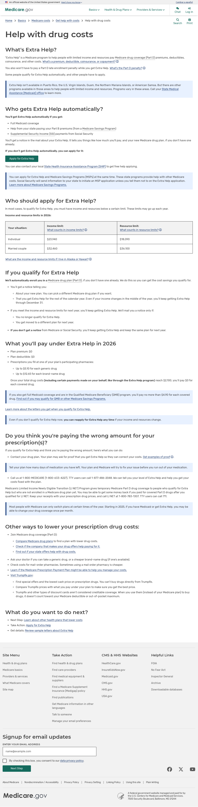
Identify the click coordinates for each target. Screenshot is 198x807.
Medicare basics (13, 669)
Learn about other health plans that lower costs (53, 620)
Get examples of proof (158, 456)
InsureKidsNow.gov (113, 669)
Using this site (133, 782)
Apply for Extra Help (21, 158)
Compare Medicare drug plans (34, 541)
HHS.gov (107, 689)
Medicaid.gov (110, 676)
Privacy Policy (71, 782)
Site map (8, 689)
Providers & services (15, 676)
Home (8, 20)
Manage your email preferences (71, 721)
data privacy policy (71, 760)
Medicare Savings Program (98, 128)
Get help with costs (67, 20)
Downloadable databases (166, 689)
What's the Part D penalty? (127, 68)
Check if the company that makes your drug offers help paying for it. (58, 546)
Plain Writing (152, 782)
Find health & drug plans (67, 663)
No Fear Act (158, 669)
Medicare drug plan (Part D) (65, 280)
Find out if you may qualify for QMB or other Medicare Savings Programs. (61, 398)
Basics (22, 20)
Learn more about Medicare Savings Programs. (38, 184)
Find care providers (64, 669)
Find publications (62, 697)
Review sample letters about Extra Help (49, 630)
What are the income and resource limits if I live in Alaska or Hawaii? (48, 259)
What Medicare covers (16, 683)
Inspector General (162, 676)
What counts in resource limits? (141, 229)
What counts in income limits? (67, 229)
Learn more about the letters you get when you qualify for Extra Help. (48, 409)
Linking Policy (113, 782)
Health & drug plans (15, 663)
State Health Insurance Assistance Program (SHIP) (75, 166)
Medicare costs (41, 20)
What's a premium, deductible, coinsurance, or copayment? (81, 61)
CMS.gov (107, 683)
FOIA (154, 663)
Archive (156, 683)
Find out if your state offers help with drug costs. (46, 551)
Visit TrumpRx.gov (22, 575)
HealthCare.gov (111, 663)
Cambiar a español (184, 2)
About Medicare (11, 782)
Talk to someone (62, 714)
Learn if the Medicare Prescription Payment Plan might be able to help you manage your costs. (69, 570)
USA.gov (107, 696)
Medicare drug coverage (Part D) (135, 57)
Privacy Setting (93, 782)
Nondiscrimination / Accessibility (41, 782)
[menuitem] (94, 9)
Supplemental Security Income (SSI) (33, 133)
